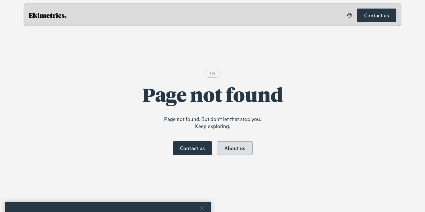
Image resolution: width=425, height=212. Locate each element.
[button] (349, 15)
